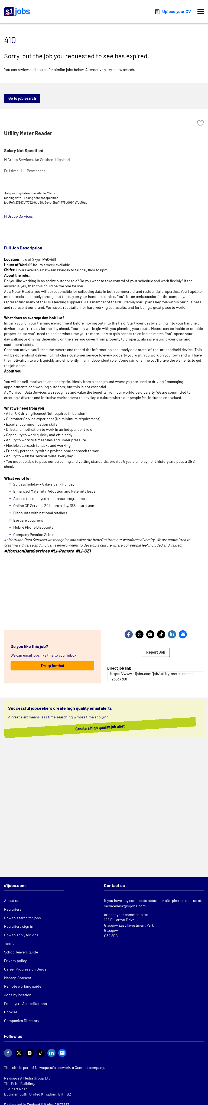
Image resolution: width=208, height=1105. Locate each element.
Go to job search (22, 98)
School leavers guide (21, 952)
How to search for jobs (22, 918)
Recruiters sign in (18, 926)
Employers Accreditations (25, 1003)
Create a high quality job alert (96, 727)
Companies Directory (21, 1020)
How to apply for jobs (21, 935)
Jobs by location (17, 994)
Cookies (11, 1012)
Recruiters (12, 909)
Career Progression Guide (25, 969)
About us (11, 900)
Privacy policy (15, 960)
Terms (9, 943)
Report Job (155, 652)
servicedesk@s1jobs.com (125, 906)
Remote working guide (22, 986)
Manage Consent (17, 977)
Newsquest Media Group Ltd (27, 1078)
